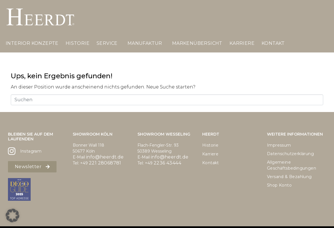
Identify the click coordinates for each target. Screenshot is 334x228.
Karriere (241, 43)
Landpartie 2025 (30, 64)
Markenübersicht (197, 43)
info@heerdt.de (105, 157)
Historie (77, 43)
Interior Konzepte (32, 43)
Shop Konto (279, 185)
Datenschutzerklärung (290, 153)
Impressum (279, 145)
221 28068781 (105, 163)
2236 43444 (167, 163)
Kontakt (273, 43)
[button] (12, 215)
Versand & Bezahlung (289, 176)
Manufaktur (145, 43)
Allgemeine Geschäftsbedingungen (291, 165)
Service (107, 43)
